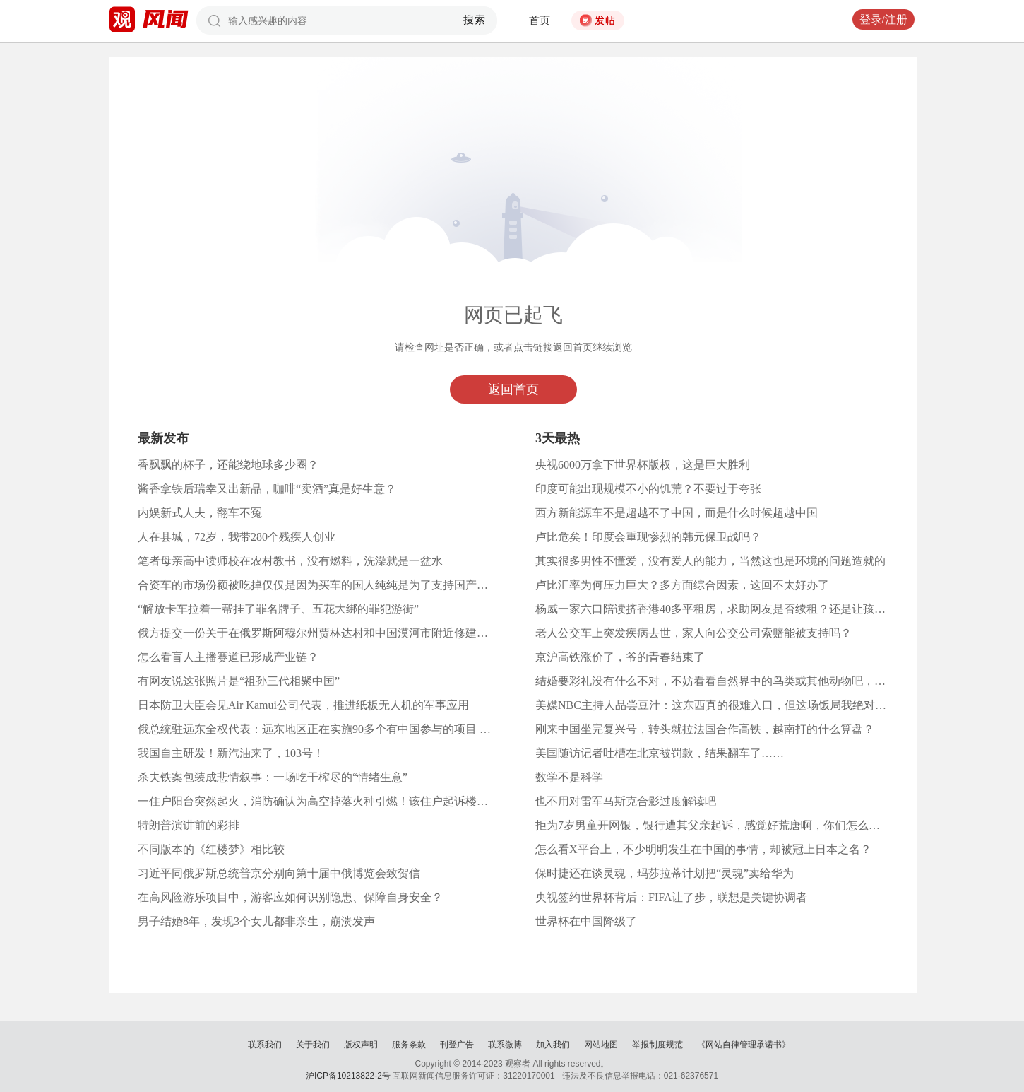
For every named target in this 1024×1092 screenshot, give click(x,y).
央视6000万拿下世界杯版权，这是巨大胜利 (642, 465)
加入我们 (553, 1045)
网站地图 (601, 1045)
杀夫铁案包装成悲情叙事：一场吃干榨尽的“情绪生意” (272, 777)
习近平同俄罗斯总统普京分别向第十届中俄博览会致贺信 (279, 873)
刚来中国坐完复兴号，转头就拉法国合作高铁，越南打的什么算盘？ (704, 729)
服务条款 (409, 1045)
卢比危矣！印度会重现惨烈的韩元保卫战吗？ (648, 537)
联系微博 (505, 1045)
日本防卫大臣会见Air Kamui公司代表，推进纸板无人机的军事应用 (303, 705)
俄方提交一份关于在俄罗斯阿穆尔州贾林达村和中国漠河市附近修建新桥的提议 (335, 633)
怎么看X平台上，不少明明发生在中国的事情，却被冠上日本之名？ (703, 849)
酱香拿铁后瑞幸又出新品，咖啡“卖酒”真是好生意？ (267, 489)
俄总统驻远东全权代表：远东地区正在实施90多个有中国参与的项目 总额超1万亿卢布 (351, 729)
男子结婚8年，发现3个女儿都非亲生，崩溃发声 (256, 921)
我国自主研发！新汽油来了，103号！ (231, 753)
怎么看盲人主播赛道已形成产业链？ (228, 657)
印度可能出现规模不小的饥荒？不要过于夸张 (648, 489)
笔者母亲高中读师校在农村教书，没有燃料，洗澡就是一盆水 (290, 561)
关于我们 (313, 1045)
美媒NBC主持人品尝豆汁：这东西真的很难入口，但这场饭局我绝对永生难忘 (727, 705)
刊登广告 (457, 1045)
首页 (539, 20)
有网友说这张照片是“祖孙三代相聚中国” (239, 681)
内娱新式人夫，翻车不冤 (200, 513)
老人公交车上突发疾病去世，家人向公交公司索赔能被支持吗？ (693, 633)
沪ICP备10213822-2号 (348, 1076)
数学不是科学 (569, 777)
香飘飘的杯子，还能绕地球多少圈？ (228, 465)
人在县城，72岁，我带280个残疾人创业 (236, 537)
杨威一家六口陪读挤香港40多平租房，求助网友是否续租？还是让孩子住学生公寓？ (744, 609)
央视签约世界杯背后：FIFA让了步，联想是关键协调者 (671, 897)
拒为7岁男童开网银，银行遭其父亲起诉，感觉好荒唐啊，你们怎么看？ (713, 825)
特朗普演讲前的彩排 (188, 825)
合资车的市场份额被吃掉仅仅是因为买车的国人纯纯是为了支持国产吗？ (318, 585)
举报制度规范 (657, 1045)
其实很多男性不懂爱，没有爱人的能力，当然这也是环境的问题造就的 (710, 561)
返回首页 (513, 389)
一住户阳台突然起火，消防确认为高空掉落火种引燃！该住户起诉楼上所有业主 (335, 801)
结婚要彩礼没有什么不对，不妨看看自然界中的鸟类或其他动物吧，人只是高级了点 (744, 681)
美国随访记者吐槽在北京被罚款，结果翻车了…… (659, 753)
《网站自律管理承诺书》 (743, 1045)
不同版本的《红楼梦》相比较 (211, 849)
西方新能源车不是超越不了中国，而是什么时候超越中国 (676, 513)
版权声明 (361, 1045)
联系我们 (265, 1045)
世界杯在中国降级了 (586, 921)
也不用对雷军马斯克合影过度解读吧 (625, 801)
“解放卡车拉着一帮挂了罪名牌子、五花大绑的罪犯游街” (278, 609)
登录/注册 (883, 19)
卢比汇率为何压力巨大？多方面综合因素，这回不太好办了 (682, 585)
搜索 (475, 19)
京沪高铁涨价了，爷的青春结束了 (620, 657)
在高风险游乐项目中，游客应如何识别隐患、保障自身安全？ (290, 897)
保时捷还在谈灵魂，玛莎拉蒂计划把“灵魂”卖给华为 (664, 873)
